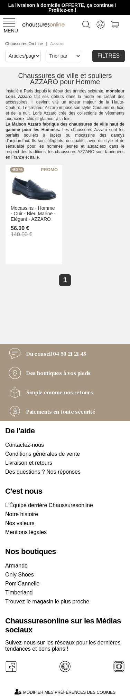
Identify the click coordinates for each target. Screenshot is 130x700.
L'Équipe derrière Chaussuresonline (49, 505)
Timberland (18, 592)
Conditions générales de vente (42, 454)
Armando (16, 566)
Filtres (109, 56)
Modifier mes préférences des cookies (65, 692)
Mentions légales (26, 532)
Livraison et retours (28, 463)
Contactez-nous (24, 445)
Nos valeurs (19, 523)
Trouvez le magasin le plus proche (47, 601)
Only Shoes (19, 575)
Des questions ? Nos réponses (43, 472)
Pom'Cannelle (22, 583)
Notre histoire (21, 514)
